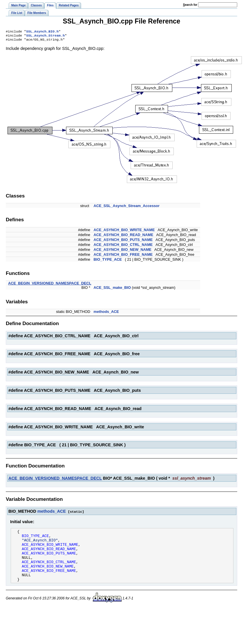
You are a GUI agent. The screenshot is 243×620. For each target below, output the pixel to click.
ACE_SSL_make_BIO (112, 289)
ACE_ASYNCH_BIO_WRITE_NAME (124, 231)
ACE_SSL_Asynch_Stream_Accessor (127, 207)
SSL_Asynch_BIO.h (42, 32)
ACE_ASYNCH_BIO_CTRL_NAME (123, 246)
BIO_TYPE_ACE (108, 261)
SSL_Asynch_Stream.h (45, 36)
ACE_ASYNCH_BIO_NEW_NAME (122, 251)
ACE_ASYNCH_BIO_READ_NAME (123, 236)
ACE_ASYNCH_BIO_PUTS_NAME (123, 241)
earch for (190, 4)
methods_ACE (106, 313)
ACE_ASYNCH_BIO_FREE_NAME (123, 256)
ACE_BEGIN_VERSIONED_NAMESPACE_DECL (49, 285)
